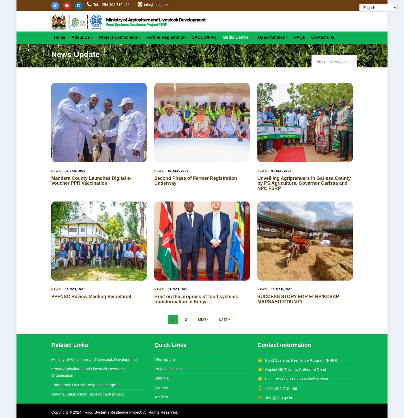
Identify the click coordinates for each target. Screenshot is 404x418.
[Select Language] (378, 8)
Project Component (119, 38)
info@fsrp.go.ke (275, 398)
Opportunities (273, 38)
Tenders (161, 397)
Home (59, 37)
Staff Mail (162, 378)
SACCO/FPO (204, 37)
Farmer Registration (166, 37)
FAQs (299, 37)
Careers (161, 387)
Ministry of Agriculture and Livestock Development (94, 359)
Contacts (320, 37)
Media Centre (237, 38)
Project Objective (168, 369)
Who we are (164, 359)
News (56, 170)
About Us (82, 38)
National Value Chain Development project (87, 394)
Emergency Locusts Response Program (85, 385)
